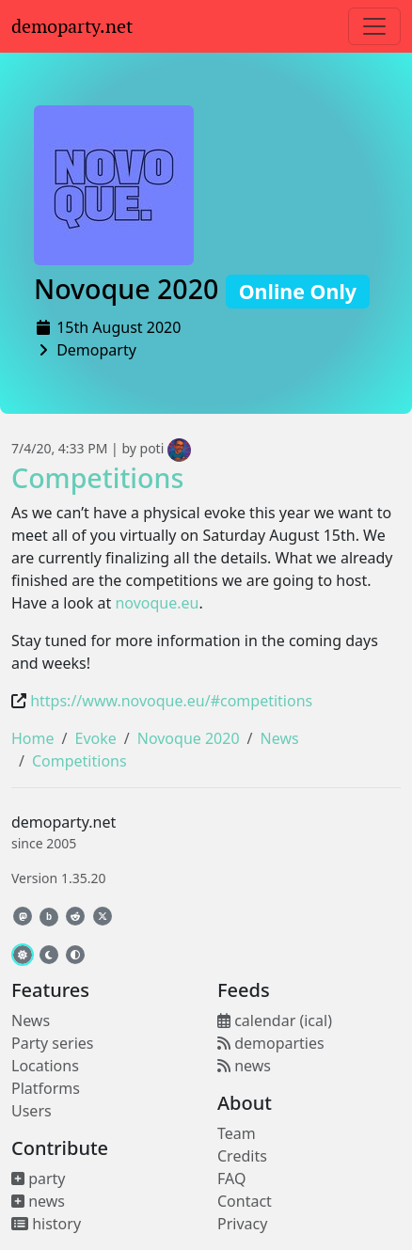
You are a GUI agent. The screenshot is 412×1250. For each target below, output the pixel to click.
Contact (244, 1201)
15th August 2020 (118, 327)
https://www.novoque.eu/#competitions (171, 700)
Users (31, 1110)
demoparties (271, 1043)
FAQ (231, 1178)
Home (33, 738)
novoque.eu (156, 603)
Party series (52, 1043)
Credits (242, 1156)
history (46, 1223)
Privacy (242, 1223)
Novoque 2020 (202, 288)
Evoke (95, 738)
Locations (45, 1065)
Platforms (45, 1088)
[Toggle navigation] (374, 26)
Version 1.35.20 (58, 878)
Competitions (97, 477)
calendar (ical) (274, 1020)
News (280, 738)
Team (236, 1133)
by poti (156, 448)
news (38, 1201)
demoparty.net (72, 26)
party (38, 1178)
